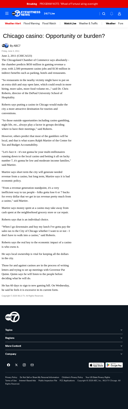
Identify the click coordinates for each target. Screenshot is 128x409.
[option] (14, 23)
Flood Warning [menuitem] (32, 23)
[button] (6, 13)
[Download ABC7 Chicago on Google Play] (114, 365)
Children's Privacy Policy (72, 377)
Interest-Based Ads (27, 381)
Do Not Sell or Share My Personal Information (39, 377)
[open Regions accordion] (64, 338)
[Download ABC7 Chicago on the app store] (96, 365)
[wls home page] (12, 317)
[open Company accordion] (64, 354)
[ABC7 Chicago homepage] (26, 13)
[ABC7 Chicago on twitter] (16, 365)
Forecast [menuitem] (123, 23)
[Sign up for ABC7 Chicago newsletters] (32, 365)
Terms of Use (11, 381)
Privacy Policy (11, 377)
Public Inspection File (48, 381)
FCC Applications (67, 381)
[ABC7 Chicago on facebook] (8, 365)
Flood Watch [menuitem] (49, 23)
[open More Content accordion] (64, 346)
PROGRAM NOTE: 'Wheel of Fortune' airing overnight (64, 4)
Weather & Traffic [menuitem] (88, 23)
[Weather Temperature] (93, 13)
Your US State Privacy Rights (98, 377)
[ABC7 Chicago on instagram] (24, 365)
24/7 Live (49, 13)
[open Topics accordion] (64, 330)
